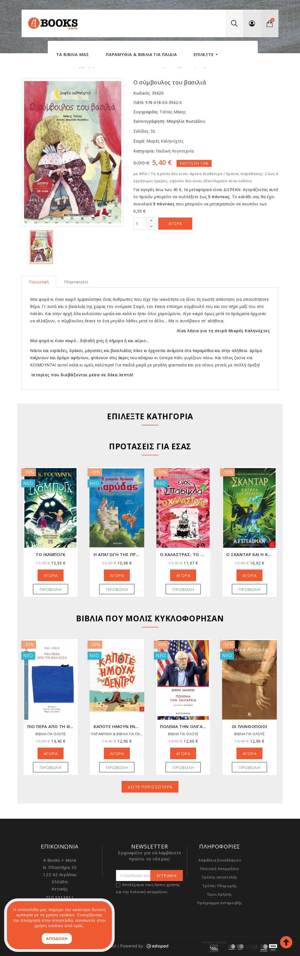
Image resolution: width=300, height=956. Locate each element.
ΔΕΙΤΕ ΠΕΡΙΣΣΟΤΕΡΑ (150, 786)
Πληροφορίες (76, 281)
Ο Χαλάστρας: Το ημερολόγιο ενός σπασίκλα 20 (249, 554)
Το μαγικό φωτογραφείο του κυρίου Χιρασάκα (50, 726)
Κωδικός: (142, 93)
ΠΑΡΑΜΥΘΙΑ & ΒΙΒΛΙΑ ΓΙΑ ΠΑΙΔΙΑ (183, 734)
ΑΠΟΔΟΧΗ (57, 938)
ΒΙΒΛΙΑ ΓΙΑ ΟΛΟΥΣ (50, 734)
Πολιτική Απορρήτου (219, 868)
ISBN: (138, 102)
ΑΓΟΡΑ (51, 575)
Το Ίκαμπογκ (117, 554)
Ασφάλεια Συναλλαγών (219, 860)
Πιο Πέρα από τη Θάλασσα (117, 726)
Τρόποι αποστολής (219, 877)
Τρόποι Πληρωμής (219, 885)
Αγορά (175, 223)
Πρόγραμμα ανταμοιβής (219, 902)
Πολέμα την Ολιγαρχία (249, 726)
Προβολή (51, 589)
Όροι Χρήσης (219, 894)
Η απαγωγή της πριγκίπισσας (183, 554)
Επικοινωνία (60, 846)
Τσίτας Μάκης (173, 111)
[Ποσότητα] (140, 223)
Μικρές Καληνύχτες (164, 141)
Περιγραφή (39, 281)
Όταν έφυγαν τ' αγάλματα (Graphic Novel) (50, 554)
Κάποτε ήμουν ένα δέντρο (183, 726)
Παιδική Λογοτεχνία (174, 151)
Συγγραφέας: (146, 111)
